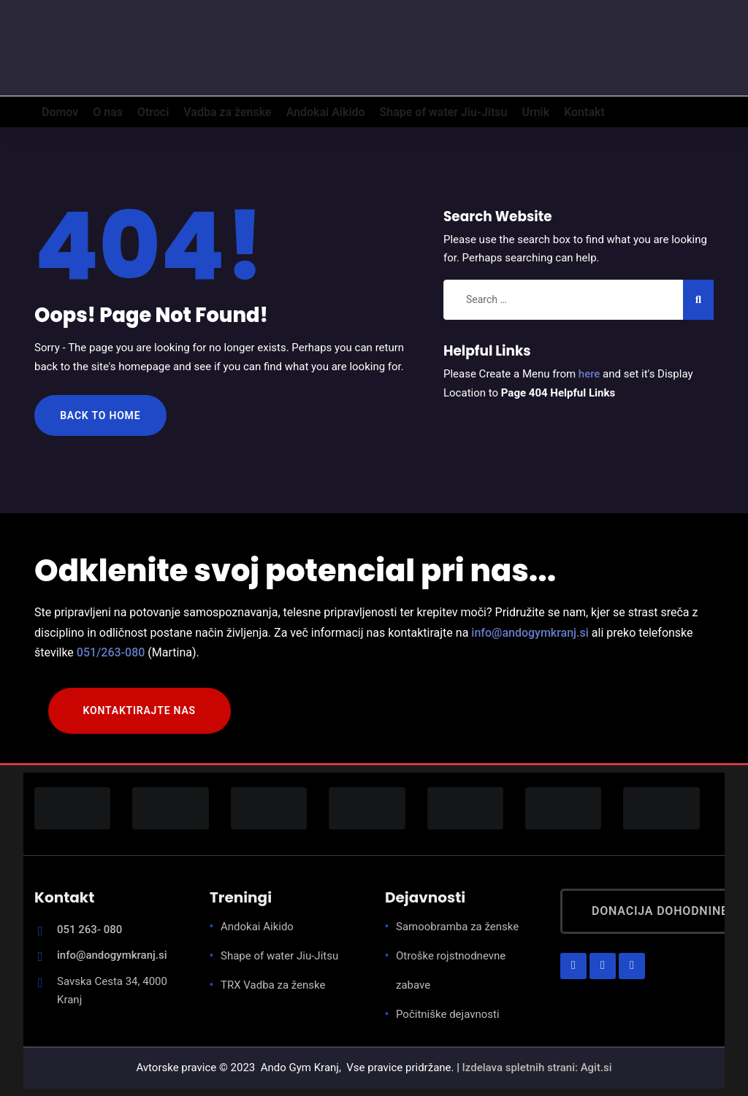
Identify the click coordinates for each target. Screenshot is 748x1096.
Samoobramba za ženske (457, 926)
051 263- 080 (89, 929)
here (589, 373)
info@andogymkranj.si (530, 633)
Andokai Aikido (257, 926)
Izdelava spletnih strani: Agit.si (537, 1067)
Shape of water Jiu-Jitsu (279, 955)
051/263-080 (111, 652)
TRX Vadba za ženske (273, 985)
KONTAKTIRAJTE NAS (139, 710)
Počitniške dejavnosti (448, 1014)
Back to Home (100, 415)
